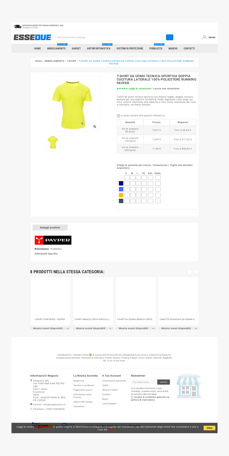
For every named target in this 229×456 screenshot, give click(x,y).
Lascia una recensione (166, 88)
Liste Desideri (109, 403)
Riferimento (42, 249)
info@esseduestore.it (54, 405)
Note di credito (110, 390)
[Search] (111, 37)
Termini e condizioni (83, 385)
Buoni (105, 399)
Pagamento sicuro (83, 390)
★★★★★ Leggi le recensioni (134, 88)
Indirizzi (106, 394)
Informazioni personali (114, 381)
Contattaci (79, 406)
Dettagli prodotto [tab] (50, 227)
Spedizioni (78, 381)
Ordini (105, 385)
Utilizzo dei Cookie (83, 402)
